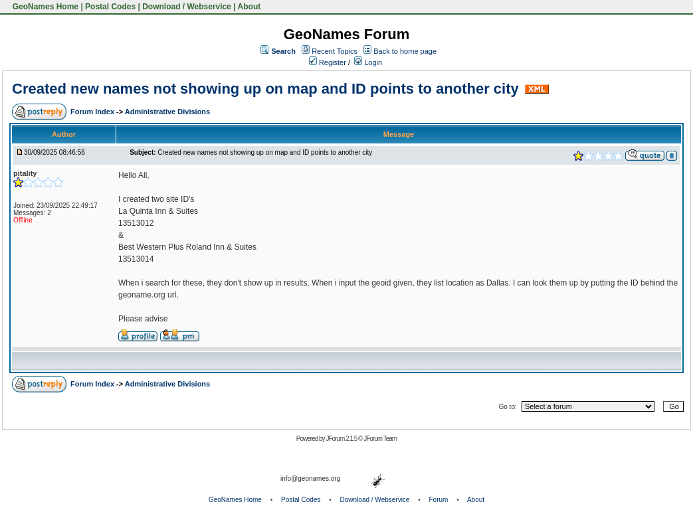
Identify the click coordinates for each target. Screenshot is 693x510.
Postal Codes (110, 6)
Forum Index (93, 112)
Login (368, 62)
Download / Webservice (186, 6)
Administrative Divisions (167, 112)
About (249, 6)
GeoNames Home (44, 6)
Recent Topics (334, 51)
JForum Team (380, 438)
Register (327, 62)
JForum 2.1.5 (342, 438)
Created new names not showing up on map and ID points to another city (265, 88)
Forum (438, 499)
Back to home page (405, 51)
